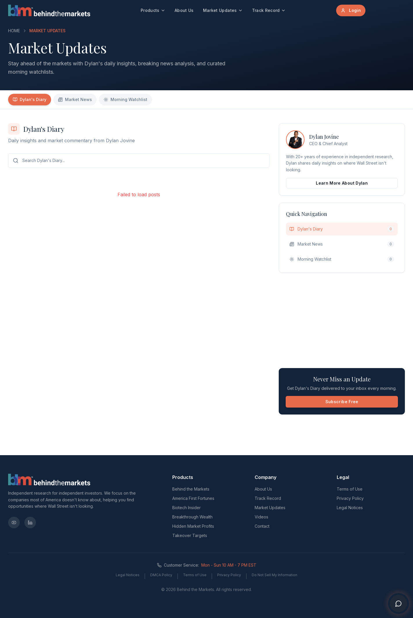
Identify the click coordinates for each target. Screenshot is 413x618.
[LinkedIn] (30, 522)
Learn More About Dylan (342, 183)
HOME (14, 30)
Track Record (269, 10)
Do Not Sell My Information (274, 575)
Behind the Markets (190, 489)
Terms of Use (350, 489)
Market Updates (223, 10)
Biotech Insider (186, 507)
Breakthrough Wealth (192, 516)
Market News (75, 99)
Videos (261, 516)
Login (351, 10)
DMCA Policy (161, 575)
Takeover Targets (189, 535)
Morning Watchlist (125, 99)
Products (153, 10)
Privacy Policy (350, 498)
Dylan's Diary (29, 99)
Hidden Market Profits (193, 526)
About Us (184, 10)
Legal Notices (350, 507)
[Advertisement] (342, 320)
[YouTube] (14, 522)
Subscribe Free (341, 401)
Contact (262, 526)
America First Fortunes (193, 498)
